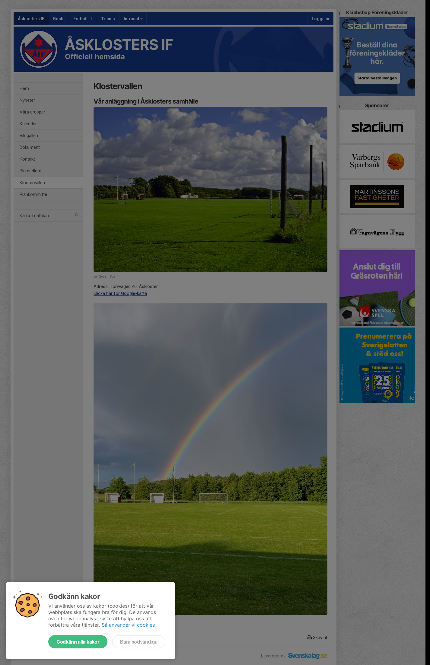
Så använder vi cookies (128, 625)
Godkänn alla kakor (77, 642)
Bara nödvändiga (138, 642)
